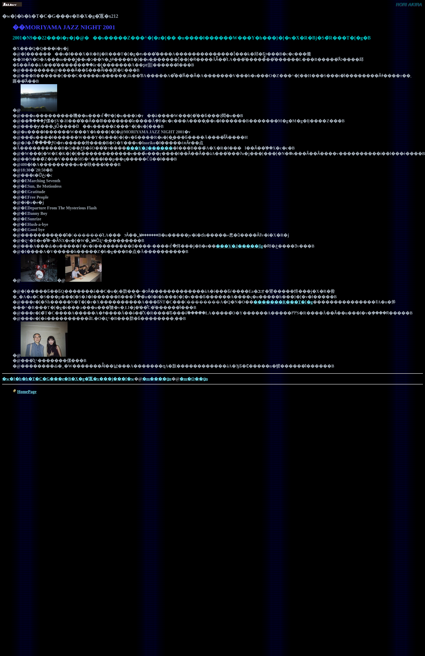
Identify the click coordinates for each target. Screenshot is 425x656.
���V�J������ (149, 148)
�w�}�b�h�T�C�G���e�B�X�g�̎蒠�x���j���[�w (68, 379)
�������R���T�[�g (283, 302)
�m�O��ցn (193, 379)
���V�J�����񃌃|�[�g (239, 246)
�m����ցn (156, 379)
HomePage (27, 391)
